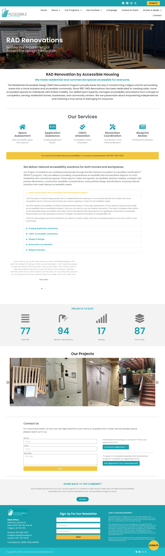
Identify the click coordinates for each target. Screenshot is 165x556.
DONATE (153, 545)
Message (27, 453)
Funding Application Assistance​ (43, 228)
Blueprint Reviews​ (37, 250)
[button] (82, 192)
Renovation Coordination (40, 244)
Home (44, 10)
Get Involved (94, 10)
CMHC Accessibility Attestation (43, 233)
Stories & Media (152, 10)
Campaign (111, 10)
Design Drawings (36, 239)
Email (25, 446)
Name (26, 438)
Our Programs (73, 10)
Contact (157, 15)
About (55, 10)
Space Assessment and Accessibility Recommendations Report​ (58, 192)
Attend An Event (130, 10)
